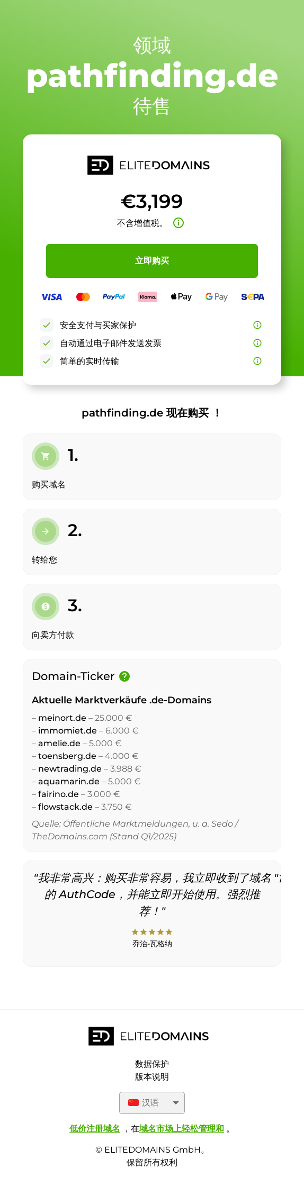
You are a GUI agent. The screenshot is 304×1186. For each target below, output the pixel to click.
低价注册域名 (94, 1129)
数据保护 (152, 1064)
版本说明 (152, 1077)
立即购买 (152, 261)
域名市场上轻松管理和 (181, 1129)
